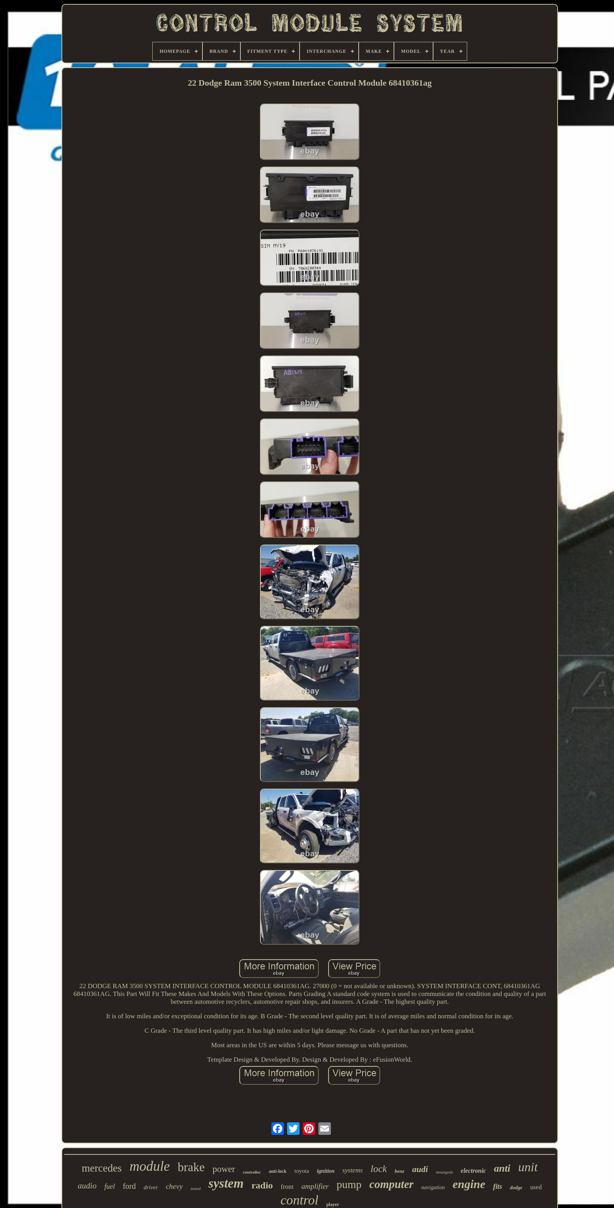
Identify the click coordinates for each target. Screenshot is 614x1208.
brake (191, 1167)
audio (87, 1185)
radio (262, 1185)
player (332, 1204)
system (226, 1183)
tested (196, 1188)
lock (378, 1168)
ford (129, 1186)
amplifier (315, 1186)
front (287, 1186)
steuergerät (444, 1172)
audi (420, 1169)
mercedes (102, 1168)
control (299, 1200)
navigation (433, 1187)
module (150, 1166)
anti (502, 1168)
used (536, 1187)
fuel (109, 1186)
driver (151, 1187)
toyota (301, 1171)
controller (252, 1172)
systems (352, 1170)
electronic (473, 1170)
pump (349, 1184)
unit (528, 1167)
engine (469, 1183)
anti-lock (277, 1171)
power (224, 1169)
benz (400, 1171)
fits (497, 1186)
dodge (516, 1187)
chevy (174, 1186)
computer (391, 1184)
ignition (325, 1171)
